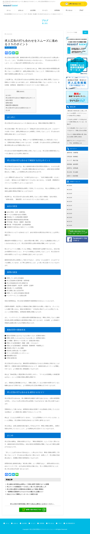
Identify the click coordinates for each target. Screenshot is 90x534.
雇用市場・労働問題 (72, 154)
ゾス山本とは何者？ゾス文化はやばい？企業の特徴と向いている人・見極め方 (77, 122)
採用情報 (57, 10)
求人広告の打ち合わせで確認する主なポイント (20, 97)
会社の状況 (9, 100)
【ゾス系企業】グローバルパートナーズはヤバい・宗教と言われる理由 (77, 130)
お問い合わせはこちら (73, 4)
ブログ (81, 10)
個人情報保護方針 (76, 523)
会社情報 (33, 10)
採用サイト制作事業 (72, 178)
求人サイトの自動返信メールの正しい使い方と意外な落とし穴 (26, 486)
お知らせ (20, 10)
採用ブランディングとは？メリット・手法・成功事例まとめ (76, 143)
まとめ (8, 110)
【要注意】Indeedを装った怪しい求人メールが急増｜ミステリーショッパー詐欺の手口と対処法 (77, 113)
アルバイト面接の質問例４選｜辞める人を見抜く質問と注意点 (77, 136)
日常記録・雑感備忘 (72, 158)
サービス (45, 10)
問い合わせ (69, 10)
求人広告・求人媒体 (11, 47)
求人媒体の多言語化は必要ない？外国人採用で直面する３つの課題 (28, 484)
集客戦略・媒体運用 (72, 166)
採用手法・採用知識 (72, 170)
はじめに (8, 95)
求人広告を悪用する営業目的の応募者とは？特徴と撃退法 (25, 489)
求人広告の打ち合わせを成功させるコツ (18, 107)
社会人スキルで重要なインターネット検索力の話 (22, 494)
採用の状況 (9, 102)
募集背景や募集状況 (12, 105)
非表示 (22, 91)
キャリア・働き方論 (72, 162)
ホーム (9, 10)
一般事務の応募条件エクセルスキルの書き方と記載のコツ (25, 491)
